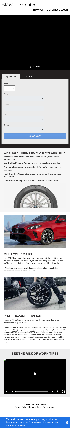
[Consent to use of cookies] (67, 422)
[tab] (11, 76)
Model (6, 104)
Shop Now (35, 136)
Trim (6, 115)
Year (6, 84)
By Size (29, 76)
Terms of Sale (35, 407)
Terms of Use (48, 407)
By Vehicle (11, 77)
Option (6, 125)
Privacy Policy (21, 407)
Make (6, 94)
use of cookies (17, 425)
